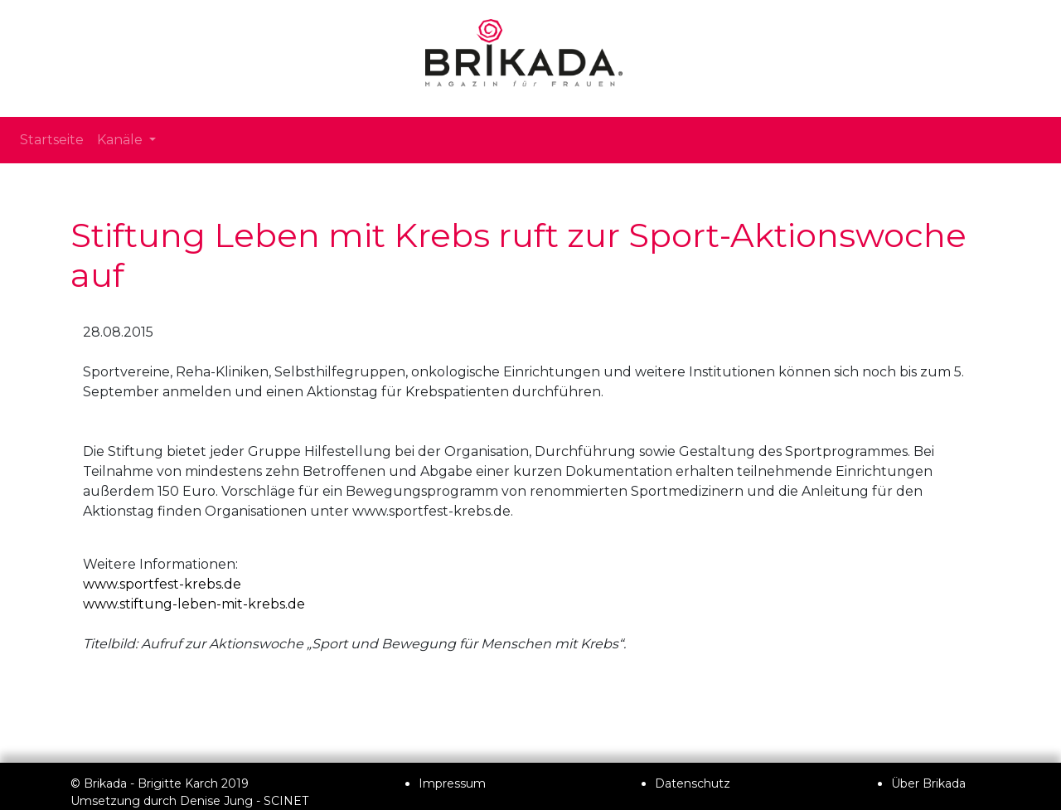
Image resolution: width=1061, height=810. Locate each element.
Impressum (452, 783)
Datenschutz (692, 783)
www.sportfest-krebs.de (162, 584)
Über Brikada (928, 783)
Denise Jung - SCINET (244, 800)
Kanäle (121, 140)
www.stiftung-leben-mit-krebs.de (194, 604)
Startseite (52, 140)
